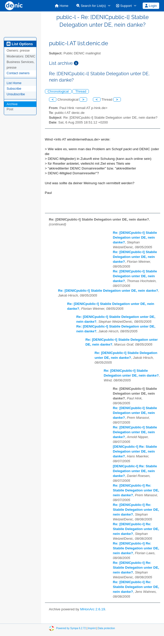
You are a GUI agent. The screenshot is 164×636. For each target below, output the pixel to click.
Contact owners (18, 73)
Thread (80, 91)
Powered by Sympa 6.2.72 (71, 628)
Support (124, 6)
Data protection (106, 628)
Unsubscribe (16, 94)
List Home (14, 83)
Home (61, 6)
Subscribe (14, 88)
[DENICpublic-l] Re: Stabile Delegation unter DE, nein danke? (135, 451)
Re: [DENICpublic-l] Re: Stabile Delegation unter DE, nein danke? (136, 490)
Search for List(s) (91, 6)
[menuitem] (61, 5)
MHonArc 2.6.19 (92, 609)
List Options (20, 44)
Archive (12, 104)
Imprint (92, 628)
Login (151, 6)
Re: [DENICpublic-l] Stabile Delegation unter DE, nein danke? (135, 237)
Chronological (58, 91)
